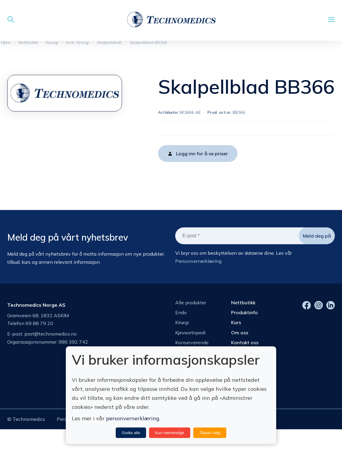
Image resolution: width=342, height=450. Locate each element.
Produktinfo (244, 312)
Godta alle (131, 432)
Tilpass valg (209, 432)
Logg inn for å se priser (202, 154)
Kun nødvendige (169, 432)
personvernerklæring (132, 418)
